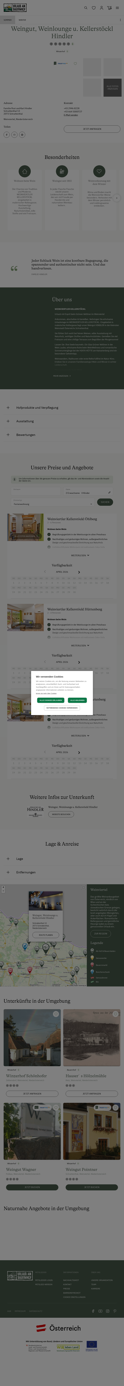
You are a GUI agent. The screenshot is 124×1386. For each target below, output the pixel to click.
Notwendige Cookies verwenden (62, 708)
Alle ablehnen (77, 700)
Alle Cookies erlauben (51, 700)
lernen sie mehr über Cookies (46, 693)
